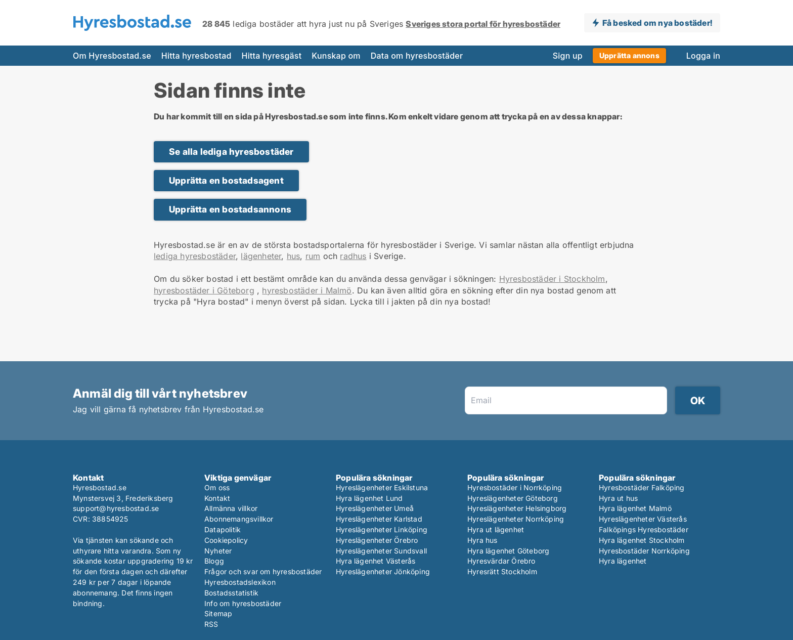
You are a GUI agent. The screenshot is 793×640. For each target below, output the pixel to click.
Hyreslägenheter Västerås (643, 519)
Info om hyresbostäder (242, 603)
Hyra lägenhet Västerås (375, 561)
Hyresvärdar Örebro (501, 561)
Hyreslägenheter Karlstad (379, 519)
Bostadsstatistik (231, 592)
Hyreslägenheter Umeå (375, 508)
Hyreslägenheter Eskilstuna (382, 487)
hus (293, 256)
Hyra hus (482, 540)
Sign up (568, 56)
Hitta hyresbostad (196, 56)
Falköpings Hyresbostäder (643, 529)
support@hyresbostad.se (116, 508)
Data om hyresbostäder (417, 56)
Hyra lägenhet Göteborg (508, 550)
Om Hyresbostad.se (112, 56)
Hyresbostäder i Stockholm (552, 279)
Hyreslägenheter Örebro (377, 540)
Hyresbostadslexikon (240, 582)
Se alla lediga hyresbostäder (231, 151)
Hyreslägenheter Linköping (381, 529)
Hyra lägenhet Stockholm (642, 540)
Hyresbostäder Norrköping (644, 550)
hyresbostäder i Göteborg (204, 290)
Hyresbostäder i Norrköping (514, 487)
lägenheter (261, 256)
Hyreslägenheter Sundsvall (381, 550)
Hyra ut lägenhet (495, 529)
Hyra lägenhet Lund (369, 498)
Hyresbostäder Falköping (642, 487)
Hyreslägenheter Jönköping (383, 571)
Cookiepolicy (226, 540)
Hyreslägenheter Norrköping (515, 519)
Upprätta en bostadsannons (230, 209)
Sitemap (218, 613)
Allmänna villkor (230, 508)
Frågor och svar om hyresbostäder (263, 571)
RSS (211, 624)
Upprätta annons (629, 55)
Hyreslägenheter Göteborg (512, 498)
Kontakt (217, 498)
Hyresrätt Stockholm (502, 571)
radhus (353, 256)
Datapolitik (222, 529)
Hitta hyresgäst (272, 56)
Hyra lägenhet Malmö (635, 508)
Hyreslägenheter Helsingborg (516, 508)
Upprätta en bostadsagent (226, 180)
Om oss (217, 487)
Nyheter (218, 550)
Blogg (214, 561)
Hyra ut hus (618, 498)
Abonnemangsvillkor (239, 519)
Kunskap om (336, 56)
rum (313, 256)
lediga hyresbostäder (195, 256)
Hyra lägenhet (623, 561)
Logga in (703, 56)
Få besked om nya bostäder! (657, 23)
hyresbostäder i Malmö (306, 290)
